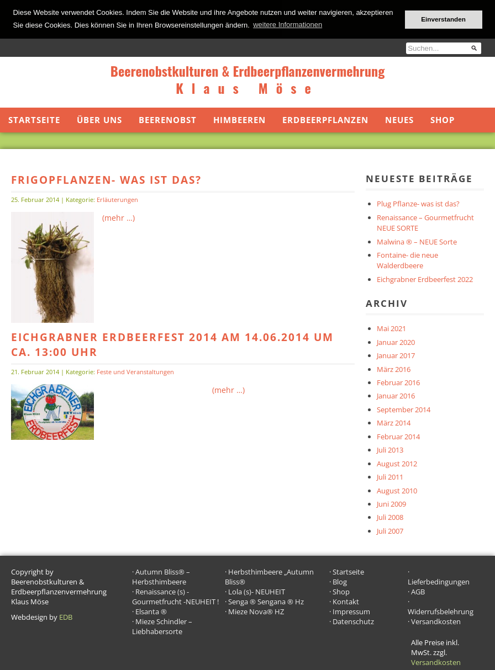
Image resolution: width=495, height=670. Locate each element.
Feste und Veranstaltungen (135, 370)
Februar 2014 (398, 436)
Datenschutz (353, 621)
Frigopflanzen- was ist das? (106, 179)
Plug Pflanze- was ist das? (418, 203)
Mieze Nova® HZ (256, 611)
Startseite (34, 119)
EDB (65, 616)
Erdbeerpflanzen (325, 119)
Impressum (351, 611)
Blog (340, 581)
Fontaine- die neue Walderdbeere (407, 259)
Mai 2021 (391, 328)
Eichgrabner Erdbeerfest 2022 (425, 279)
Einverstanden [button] (443, 19)
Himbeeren (239, 119)
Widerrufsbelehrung (440, 611)
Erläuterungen (117, 199)
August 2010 (397, 489)
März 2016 (393, 368)
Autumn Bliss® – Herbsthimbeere (161, 576)
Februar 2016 (398, 382)
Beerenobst (168, 119)
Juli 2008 (390, 517)
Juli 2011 (390, 476)
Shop (442, 119)
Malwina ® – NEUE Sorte (417, 241)
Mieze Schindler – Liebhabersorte (162, 626)
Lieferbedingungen (439, 581)
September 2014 (403, 409)
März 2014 (393, 422)
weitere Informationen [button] (287, 24)
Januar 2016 (396, 395)
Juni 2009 (391, 503)
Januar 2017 (396, 355)
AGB (418, 591)
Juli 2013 (390, 449)
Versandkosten (436, 621)
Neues (399, 119)
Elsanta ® (151, 611)
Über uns (99, 119)
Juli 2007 (390, 530)
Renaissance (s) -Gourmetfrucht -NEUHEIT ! (175, 596)
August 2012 (397, 462)
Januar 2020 (396, 341)
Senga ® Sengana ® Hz (266, 601)
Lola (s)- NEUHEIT (256, 591)
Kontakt (346, 601)
